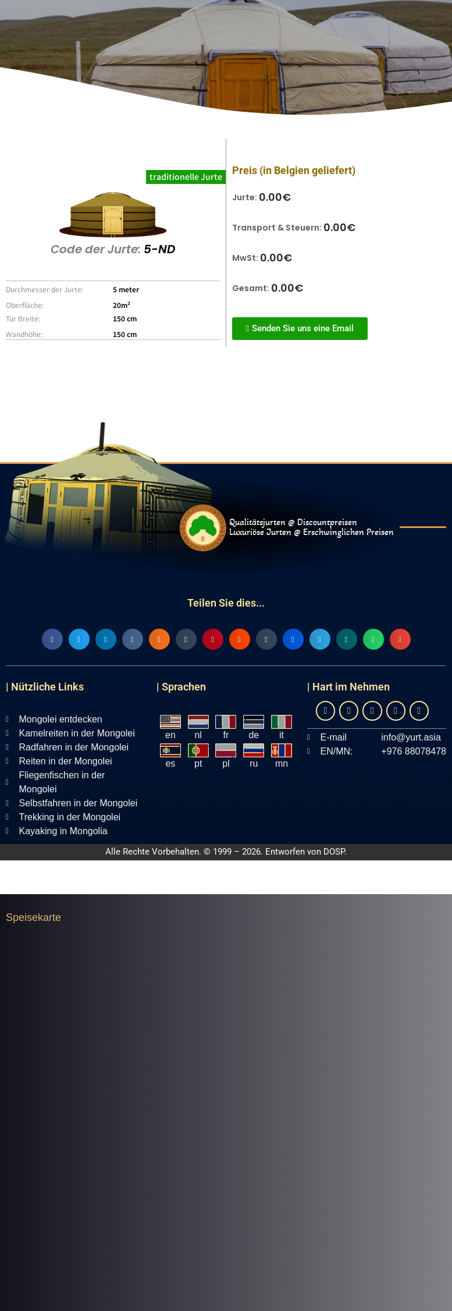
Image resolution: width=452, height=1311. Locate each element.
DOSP (333, 851)
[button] (52, 639)
